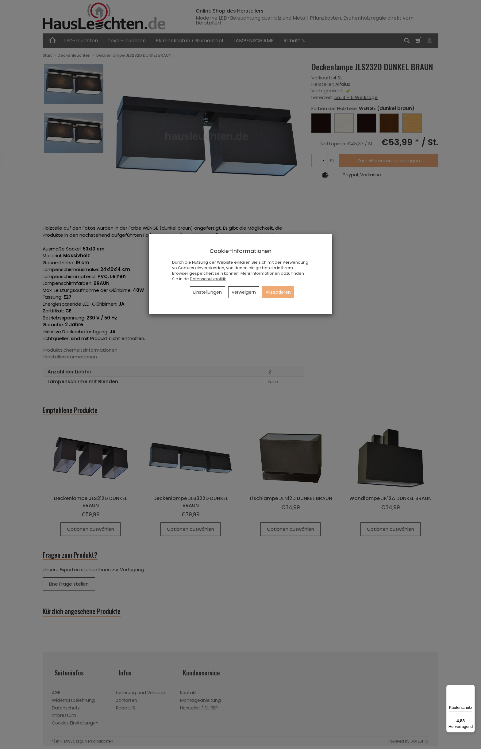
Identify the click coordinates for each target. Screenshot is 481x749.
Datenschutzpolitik (208, 278)
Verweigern (244, 292)
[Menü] (471, 688)
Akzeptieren (278, 292)
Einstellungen (207, 292)
